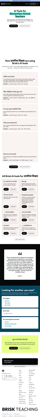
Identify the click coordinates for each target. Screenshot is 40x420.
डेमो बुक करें (27, 3)
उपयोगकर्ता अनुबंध (4, 416)
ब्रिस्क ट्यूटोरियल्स (31, 375)
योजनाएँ (20, 373)
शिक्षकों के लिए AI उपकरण (22, 392)
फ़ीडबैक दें (20, 394)
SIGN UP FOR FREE (13, 25)
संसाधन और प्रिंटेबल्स (31, 373)
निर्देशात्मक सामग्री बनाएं (22, 399)
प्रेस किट (30, 377)
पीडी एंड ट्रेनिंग (31, 371)
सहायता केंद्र (20, 384)
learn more (13, 189)
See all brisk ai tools (20, 239)
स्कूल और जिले (31, 402)
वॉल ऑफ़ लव (30, 382)
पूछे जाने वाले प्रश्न (21, 382)
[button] (38, 4)
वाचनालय (20, 379)
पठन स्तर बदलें (21, 397)
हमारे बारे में (20, 371)
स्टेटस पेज (20, 386)
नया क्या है (20, 377)
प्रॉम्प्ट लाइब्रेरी (30, 386)
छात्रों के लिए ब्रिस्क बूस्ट (22, 401)
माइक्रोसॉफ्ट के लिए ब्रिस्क (22, 403)
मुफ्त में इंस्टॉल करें (32, 3)
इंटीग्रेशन (20, 375)
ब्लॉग (29, 380)
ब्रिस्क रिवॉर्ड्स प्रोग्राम (31, 384)
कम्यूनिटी (30, 379)
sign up (6, 189)
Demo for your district (25, 25)
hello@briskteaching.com (6, 373)
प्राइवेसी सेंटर (20, 380)
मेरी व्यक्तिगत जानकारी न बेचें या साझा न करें (20, 416)
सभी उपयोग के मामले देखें (32, 404)
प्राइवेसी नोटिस (10, 416)
